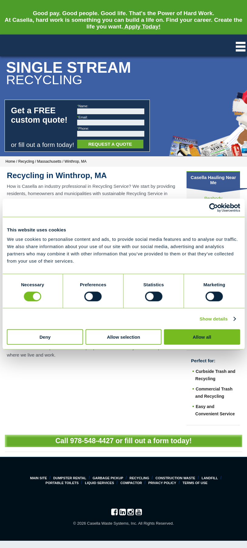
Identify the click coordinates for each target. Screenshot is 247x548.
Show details (214, 318)
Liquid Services (99, 483)
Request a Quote (110, 144)
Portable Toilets (62, 483)
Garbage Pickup (108, 478)
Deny (45, 337)
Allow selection (123, 337)
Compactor (131, 483)
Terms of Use (195, 483)
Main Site (38, 478)
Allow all (202, 337)
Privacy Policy (162, 483)
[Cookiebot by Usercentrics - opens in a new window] (213, 207)
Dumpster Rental (69, 478)
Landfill (209, 478)
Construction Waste (175, 478)
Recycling (139, 478)
